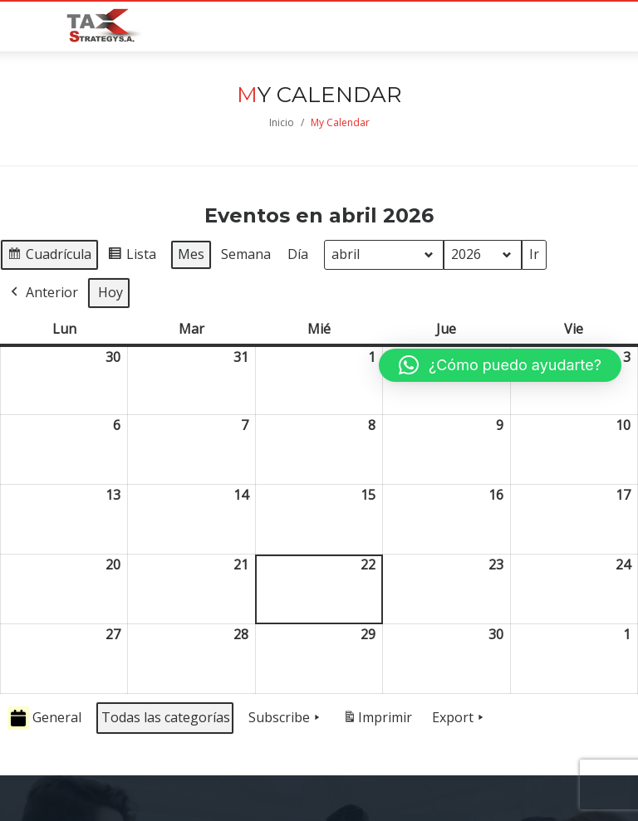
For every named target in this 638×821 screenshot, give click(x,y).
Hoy (110, 292)
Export (459, 718)
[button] (500, 365)
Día (297, 254)
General (44, 718)
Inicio (281, 122)
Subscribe (285, 718)
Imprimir (377, 720)
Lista (131, 257)
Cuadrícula (49, 257)
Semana (246, 254)
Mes (191, 254)
